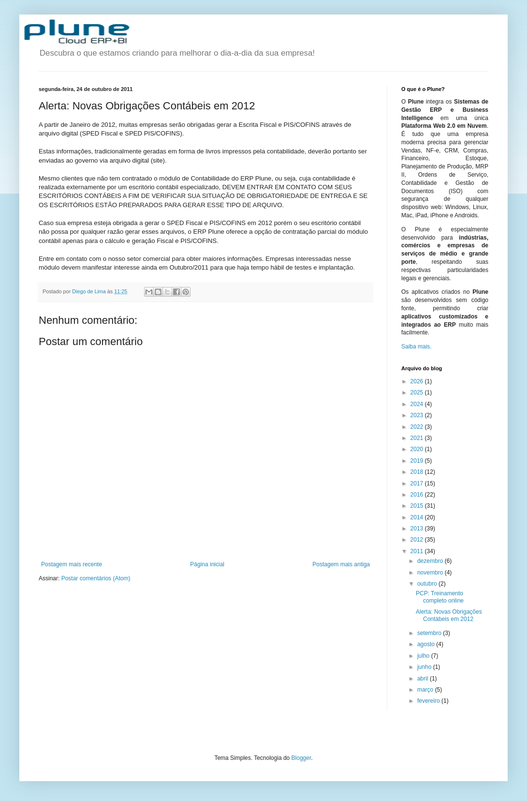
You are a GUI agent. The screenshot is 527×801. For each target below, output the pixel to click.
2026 (417, 381)
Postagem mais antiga (341, 564)
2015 (417, 505)
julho (424, 655)
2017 (417, 483)
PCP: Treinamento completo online (440, 597)
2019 (417, 460)
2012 (417, 539)
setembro (430, 633)
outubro (428, 583)
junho (425, 667)
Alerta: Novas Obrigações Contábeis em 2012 (449, 615)
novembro (431, 572)
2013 (417, 528)
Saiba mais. (416, 346)
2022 (417, 426)
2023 (417, 415)
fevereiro (429, 700)
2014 (417, 517)
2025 (417, 392)
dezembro (431, 561)
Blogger (301, 758)
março (426, 689)
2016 (417, 494)
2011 (417, 551)
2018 (417, 472)
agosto (426, 644)
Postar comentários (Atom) (96, 578)
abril (423, 678)
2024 (417, 404)
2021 (417, 438)
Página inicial (207, 564)
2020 (417, 449)
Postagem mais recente (71, 564)
